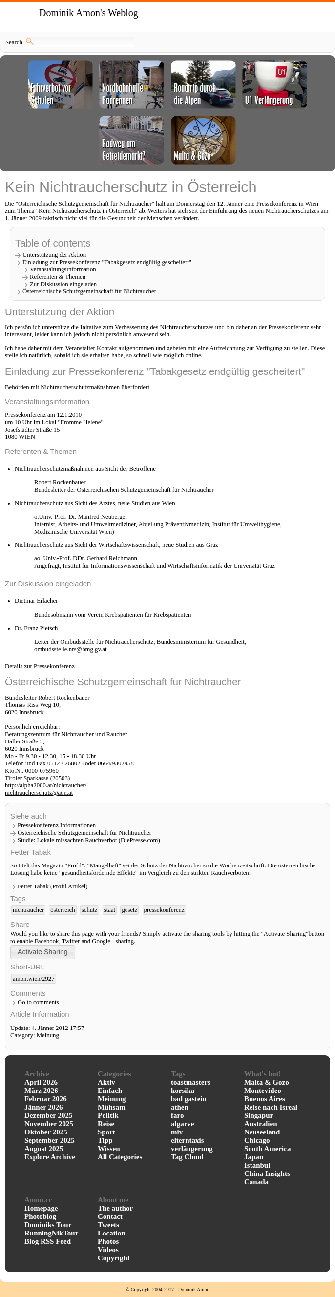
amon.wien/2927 (34, 978)
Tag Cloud (187, 1157)
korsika (182, 1090)
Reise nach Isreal (270, 1107)
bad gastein (189, 1099)
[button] (42, 952)
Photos (108, 1241)
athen (179, 1107)
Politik (108, 1115)
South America (267, 1149)
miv (177, 1132)
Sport (106, 1132)
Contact (110, 1216)
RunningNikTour (51, 1233)
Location (112, 1233)
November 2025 (48, 1124)
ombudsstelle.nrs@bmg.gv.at (70, 649)
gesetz (129, 909)
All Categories (120, 1157)
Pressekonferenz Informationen (57, 825)
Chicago (257, 1140)
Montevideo (262, 1090)
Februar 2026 (45, 1099)
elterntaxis (187, 1140)
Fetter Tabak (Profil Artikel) (53, 886)
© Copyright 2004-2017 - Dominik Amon (167, 1289)
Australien (260, 1124)
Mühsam (112, 1107)
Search (13, 42)
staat (109, 909)
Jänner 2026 (43, 1107)
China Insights (267, 1173)
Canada (256, 1182)
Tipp (105, 1140)
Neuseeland (262, 1132)
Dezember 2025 (48, 1115)
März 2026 (41, 1090)
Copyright (114, 1258)
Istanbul (257, 1165)
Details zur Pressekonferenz (40, 666)
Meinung (48, 1035)
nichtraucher (28, 909)
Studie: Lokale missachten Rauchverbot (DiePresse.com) (89, 840)
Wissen (109, 1149)
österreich (62, 909)
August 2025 (43, 1149)
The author (115, 1208)
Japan (253, 1157)
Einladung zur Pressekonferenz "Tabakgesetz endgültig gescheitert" (106, 262)
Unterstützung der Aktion (54, 254)
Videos (108, 1250)
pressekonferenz (164, 909)
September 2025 (49, 1140)
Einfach (110, 1090)
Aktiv (106, 1082)
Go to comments (38, 1002)
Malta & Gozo (266, 1082)
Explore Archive (49, 1157)
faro (177, 1115)
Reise (106, 1124)
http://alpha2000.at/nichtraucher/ (45, 785)
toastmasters (190, 1082)
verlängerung (192, 1149)
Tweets (108, 1225)
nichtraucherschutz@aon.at (39, 792)
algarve (182, 1124)
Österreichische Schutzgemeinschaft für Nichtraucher (84, 832)
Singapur (258, 1115)
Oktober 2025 (45, 1132)
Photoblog (40, 1216)
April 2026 (41, 1082)
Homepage (41, 1208)
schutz (90, 909)
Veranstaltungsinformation (63, 269)
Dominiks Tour (47, 1225)
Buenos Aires (264, 1099)
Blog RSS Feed (47, 1241)
